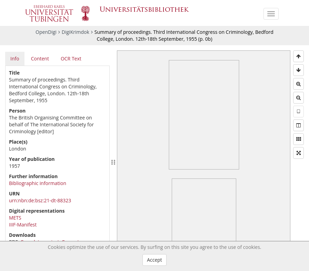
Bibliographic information (37, 183)
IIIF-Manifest (23, 224)
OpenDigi (46, 32)
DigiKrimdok (75, 32)
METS (15, 217)
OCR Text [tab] (71, 58)
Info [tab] (14, 58)
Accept (154, 260)
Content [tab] (40, 58)
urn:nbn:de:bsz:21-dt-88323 (40, 200)
